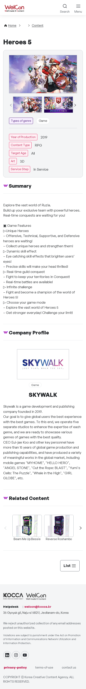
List (70, 565)
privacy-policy (15, 667)
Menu (78, 11)
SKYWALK (43, 394)
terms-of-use (44, 667)
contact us (69, 667)
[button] (75, 105)
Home (12, 25)
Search (65, 11)
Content (37, 25)
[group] (27, 105)
